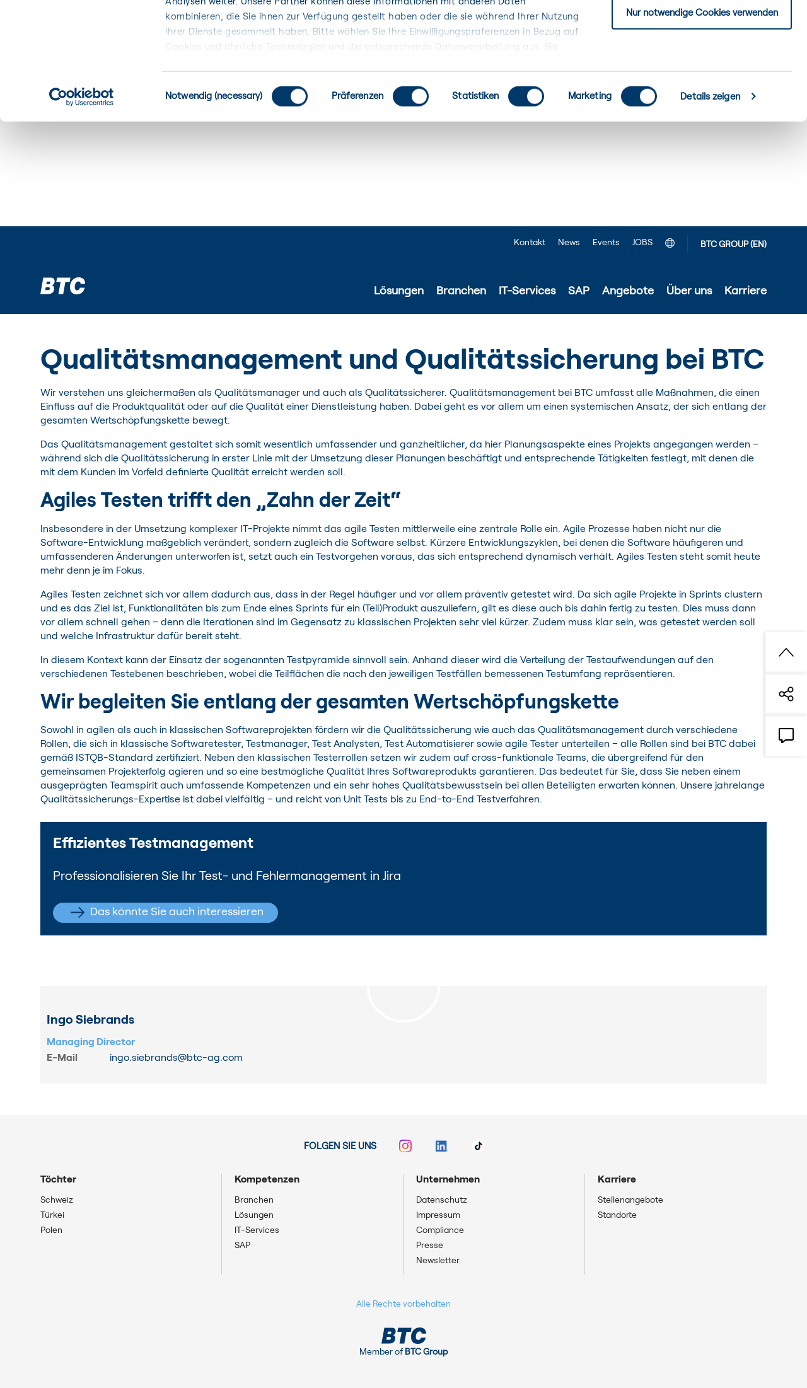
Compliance (440, 1230)
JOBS (642, 242)
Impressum (438, 1215)
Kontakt (529, 242)
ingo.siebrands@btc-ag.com (176, 1058)
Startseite (62, 332)
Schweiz (56, 1200)
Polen (51, 1230)
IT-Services (122, 332)
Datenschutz (441, 1200)
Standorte (617, 1215)
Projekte (176, 332)
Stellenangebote (630, 1200)
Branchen (254, 1200)
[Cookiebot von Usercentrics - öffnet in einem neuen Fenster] (81, 201)
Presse (429, 1245)
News (569, 242)
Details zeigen (710, 201)
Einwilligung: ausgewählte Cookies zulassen (702, 74)
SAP (242, 1245)
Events (606, 242)
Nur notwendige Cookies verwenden (702, 117)
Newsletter (438, 1260)
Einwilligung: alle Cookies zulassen (701, 31)
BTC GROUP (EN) (733, 244)
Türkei (52, 1215)
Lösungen (254, 1215)
